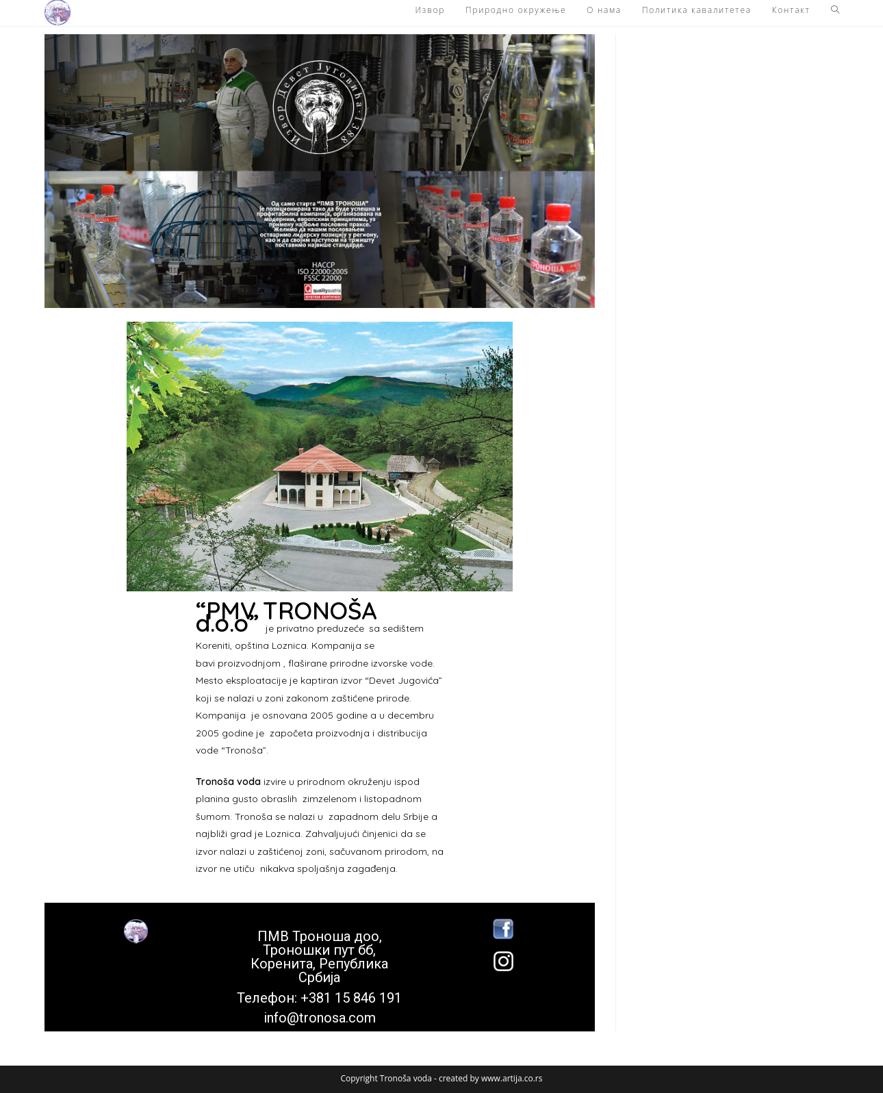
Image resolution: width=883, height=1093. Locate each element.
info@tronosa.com (320, 1018)
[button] (57, 13)
